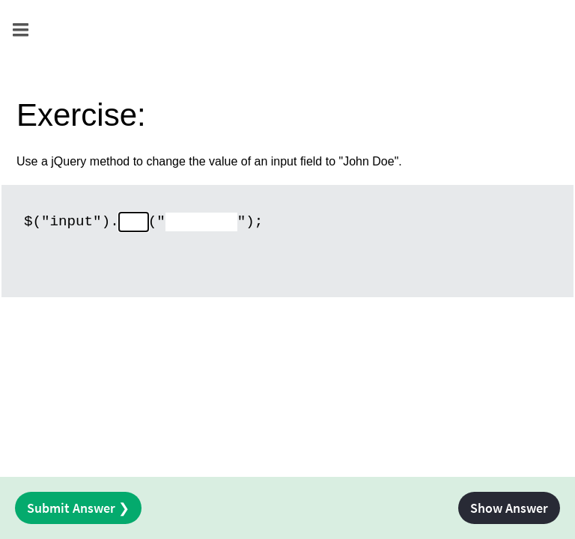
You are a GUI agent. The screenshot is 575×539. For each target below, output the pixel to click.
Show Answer (509, 508)
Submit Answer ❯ (78, 508)
